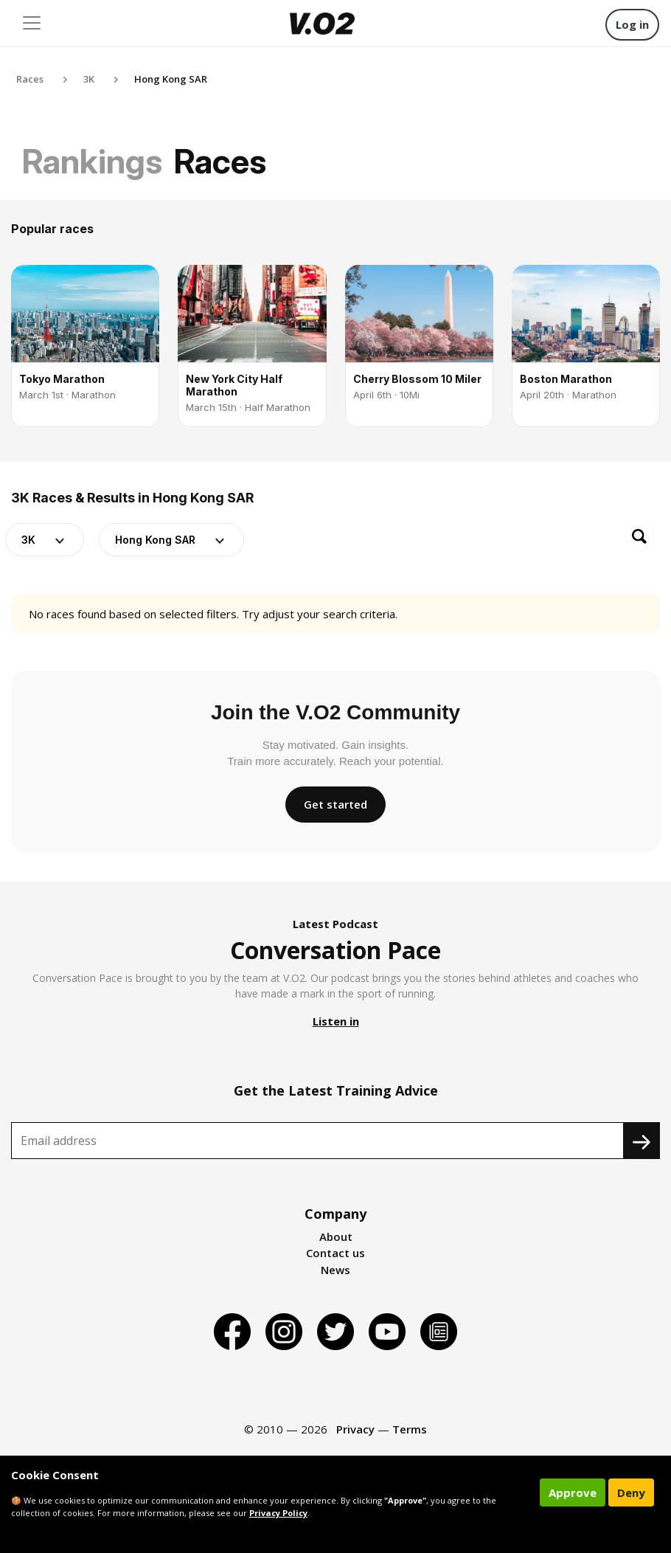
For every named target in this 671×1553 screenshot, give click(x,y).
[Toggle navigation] (32, 23)
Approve (573, 1492)
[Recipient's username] (317, 1140)
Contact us (335, 1252)
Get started (335, 804)
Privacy (355, 1429)
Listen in (336, 1021)
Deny (631, 1492)
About (335, 1236)
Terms (409, 1429)
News (335, 1269)
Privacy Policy (278, 1512)
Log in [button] (632, 24)
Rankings (92, 161)
